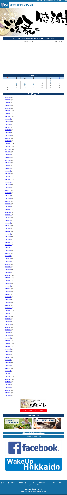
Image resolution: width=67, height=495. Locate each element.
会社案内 (12, 482)
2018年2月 (8, 368)
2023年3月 (8, 201)
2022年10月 (8, 215)
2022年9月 (8, 217)
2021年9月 (8, 250)
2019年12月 (8, 308)
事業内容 (21, 482)
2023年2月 (8, 204)
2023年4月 (8, 198)
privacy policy (29, 484)
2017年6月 (8, 390)
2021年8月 (8, 253)
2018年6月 (8, 357)
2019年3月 (8, 332)
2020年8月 (8, 286)
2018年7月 (8, 354)
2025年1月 (8, 141)
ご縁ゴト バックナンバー (33, 436)
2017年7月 (8, 387)
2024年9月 (8, 152)
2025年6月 (8, 127)
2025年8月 (8, 121)
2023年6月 (8, 193)
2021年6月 (8, 258)
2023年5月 (8, 195)
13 (33, 84)
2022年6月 (8, 225)
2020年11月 (8, 277)
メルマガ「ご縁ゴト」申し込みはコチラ (33, 410)
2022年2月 (8, 236)
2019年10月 (8, 313)
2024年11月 (8, 146)
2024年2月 (8, 171)
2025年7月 (8, 124)
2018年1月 (8, 371)
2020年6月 (8, 291)
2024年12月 (8, 143)
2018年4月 (8, 362)
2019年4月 (8, 330)
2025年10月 (8, 116)
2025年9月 (8, 119)
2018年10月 (8, 346)
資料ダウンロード (43, 482)
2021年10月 (8, 247)
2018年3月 (8, 365)
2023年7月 (8, 190)
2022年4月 (8, 231)
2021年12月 (8, 242)
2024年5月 (8, 162)
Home (4, 482)
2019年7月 (8, 321)
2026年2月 (8, 105)
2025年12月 (8, 110)
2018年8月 (8, 351)
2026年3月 (8, 102)
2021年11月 (8, 245)
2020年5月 (8, 294)
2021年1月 (8, 272)
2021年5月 (8, 261)
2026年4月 (8, 100)
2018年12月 (8, 340)
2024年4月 (8, 165)
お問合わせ (39, 484)
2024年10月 (8, 149)
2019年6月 (8, 324)
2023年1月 (8, 206)
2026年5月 (8, 97)
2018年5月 (8, 360)
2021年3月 (8, 267)
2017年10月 (8, 379)
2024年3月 (8, 168)
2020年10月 (8, 280)
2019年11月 (8, 310)
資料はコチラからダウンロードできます (33, 433)
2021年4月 (8, 264)
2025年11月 (8, 113)
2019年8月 (8, 319)
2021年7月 (8, 256)
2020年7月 (8, 288)
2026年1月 (8, 108)
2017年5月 (8, 393)
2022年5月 (8, 228)
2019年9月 (8, 316)
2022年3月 (8, 234)
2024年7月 (8, 157)
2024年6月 (8, 160)
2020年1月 (8, 305)
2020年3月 (8, 299)
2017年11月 (8, 376)
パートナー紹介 (31, 482)
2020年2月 (8, 302)
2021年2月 (8, 269)
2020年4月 (8, 297)
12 (24, 84)
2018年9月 (8, 349)
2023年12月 (8, 176)
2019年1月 (8, 338)
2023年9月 (8, 184)
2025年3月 (8, 135)
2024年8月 (8, 154)
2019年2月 (8, 335)
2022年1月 (8, 239)
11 (16, 84)
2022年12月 (8, 209)
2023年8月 (8, 187)
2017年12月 (8, 373)
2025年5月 (8, 130)
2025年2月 (8, 138)
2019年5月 (8, 327)
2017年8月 (8, 384)
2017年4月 (8, 395)
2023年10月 (8, 182)
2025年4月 (8, 132)
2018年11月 (8, 343)
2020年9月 (8, 283)
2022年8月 (8, 220)
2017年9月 (8, 382)
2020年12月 (8, 275)
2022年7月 (8, 223)
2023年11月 (8, 179)
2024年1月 (8, 173)
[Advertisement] (33, 55)
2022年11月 (8, 212)
